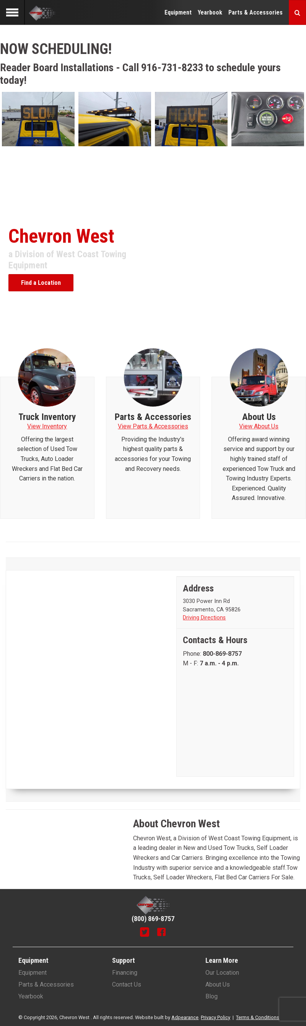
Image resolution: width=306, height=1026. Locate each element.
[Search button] (297, 12)
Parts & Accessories (255, 12)
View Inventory (47, 426)
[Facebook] (161, 933)
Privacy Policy (215, 1017)
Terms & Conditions (257, 1017)
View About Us (258, 426)
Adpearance (185, 1017)
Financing (124, 972)
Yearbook (210, 12)
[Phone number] (222, 653)
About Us (217, 984)
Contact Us (126, 984)
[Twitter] (144, 933)
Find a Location (41, 282)
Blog (211, 996)
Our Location (222, 972)
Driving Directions (204, 617)
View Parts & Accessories (153, 426)
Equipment (178, 12)
